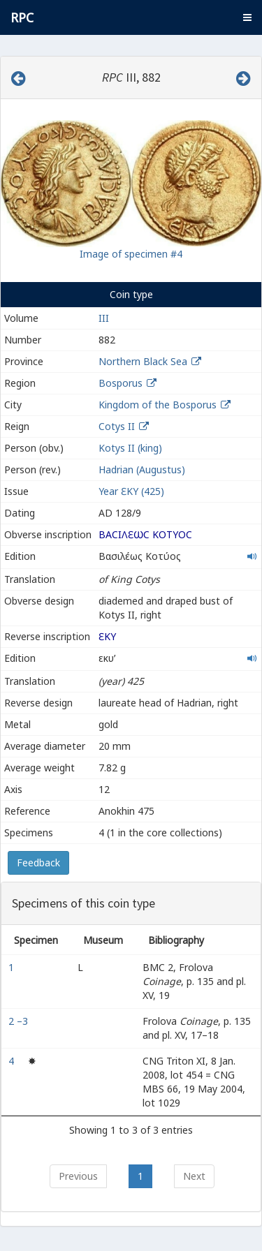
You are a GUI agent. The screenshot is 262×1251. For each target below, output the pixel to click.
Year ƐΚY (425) (131, 491)
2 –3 (19, 1021)
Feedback (38, 862)
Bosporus (121, 383)
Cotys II (117, 426)
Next (194, 1176)
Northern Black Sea (143, 361)
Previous (78, 1176)
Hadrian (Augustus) (142, 469)
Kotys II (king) (130, 447)
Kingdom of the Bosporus (158, 404)
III (104, 318)
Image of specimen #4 (131, 253)
